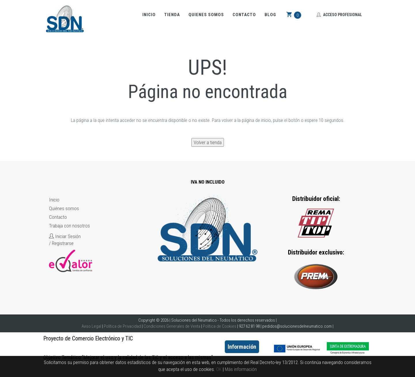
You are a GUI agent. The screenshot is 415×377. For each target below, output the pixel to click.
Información (242, 346)
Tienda (172, 14)
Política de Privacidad (122, 326)
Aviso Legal (91, 326)
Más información (241, 369)
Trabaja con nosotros (69, 226)
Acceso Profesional (339, 14)
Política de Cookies (219, 326)
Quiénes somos (64, 208)
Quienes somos (206, 14)
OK (219, 369)
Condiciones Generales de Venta (172, 326)
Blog (270, 14)
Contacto (244, 14)
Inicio (149, 14)
